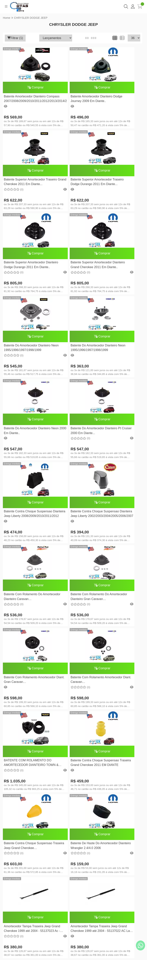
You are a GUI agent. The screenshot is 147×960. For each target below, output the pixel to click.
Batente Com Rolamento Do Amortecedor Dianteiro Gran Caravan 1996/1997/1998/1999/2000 (70, 431)
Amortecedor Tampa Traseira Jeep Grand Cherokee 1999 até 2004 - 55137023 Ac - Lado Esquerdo (119, 597)
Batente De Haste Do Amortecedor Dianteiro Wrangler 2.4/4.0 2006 (66, 597)
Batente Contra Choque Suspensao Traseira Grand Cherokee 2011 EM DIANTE (117, 514)
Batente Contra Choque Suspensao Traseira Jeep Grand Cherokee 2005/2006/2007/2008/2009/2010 (25, 597)
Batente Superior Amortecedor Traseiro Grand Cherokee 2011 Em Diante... (119, 99)
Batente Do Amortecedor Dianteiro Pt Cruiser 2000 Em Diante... (24, 348)
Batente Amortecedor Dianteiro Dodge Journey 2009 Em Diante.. (72, 99)
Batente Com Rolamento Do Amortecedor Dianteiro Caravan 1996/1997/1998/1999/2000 (25, 431)
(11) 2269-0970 (77, 743)
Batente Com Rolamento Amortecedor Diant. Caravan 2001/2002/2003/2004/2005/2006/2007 (25, 514)
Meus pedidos (73, 841)
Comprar (25, 87)
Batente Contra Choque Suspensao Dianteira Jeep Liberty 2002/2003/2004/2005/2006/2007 (119, 348)
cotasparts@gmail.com (78, 755)
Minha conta (73, 835)
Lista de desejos (73, 847)
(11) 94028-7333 (78, 749)
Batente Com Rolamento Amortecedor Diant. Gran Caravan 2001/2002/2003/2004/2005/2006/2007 (119, 431)
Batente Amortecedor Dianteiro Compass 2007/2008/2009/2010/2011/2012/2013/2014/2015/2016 (25, 99)
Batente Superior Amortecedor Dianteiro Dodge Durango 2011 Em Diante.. (72, 182)
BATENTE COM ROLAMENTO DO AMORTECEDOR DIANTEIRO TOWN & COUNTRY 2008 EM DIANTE (72, 514)
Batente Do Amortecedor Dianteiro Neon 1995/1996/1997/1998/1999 (22, 265)
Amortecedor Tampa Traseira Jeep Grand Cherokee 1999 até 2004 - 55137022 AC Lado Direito (25, 680)
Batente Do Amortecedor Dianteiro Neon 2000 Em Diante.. (114, 265)
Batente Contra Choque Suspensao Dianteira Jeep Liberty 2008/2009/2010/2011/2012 (69, 348)
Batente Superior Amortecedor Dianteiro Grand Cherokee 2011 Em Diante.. (118, 182)
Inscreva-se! (73, 905)
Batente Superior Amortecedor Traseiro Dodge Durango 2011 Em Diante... (24, 182)
